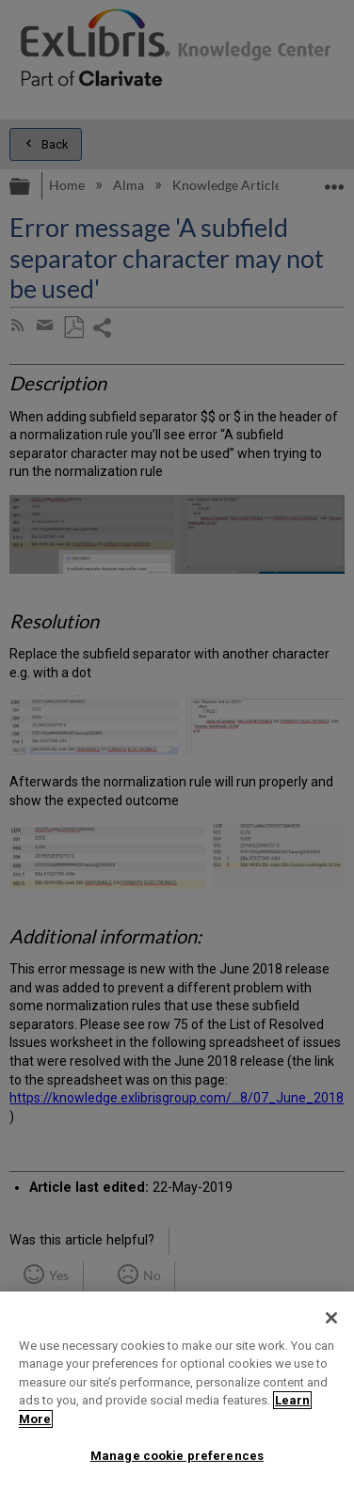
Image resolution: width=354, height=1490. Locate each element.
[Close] (331, 1318)
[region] (177, 1391)
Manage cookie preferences (177, 1456)
